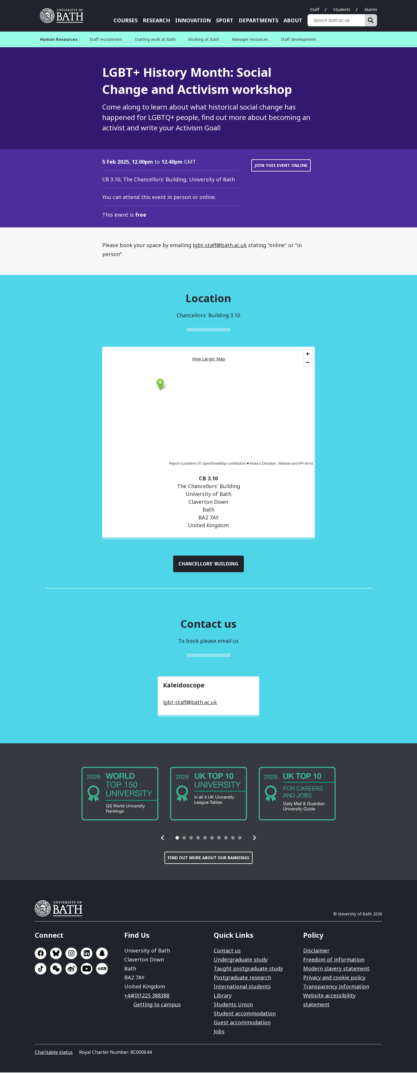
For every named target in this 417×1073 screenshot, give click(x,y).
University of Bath (61, 909)
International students (242, 986)
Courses (126, 20)
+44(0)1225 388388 (146, 995)
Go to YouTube (86, 969)
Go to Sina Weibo (71, 969)
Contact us (227, 951)
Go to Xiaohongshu (102, 969)
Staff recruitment (105, 39)
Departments (258, 20)
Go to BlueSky (56, 954)
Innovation (193, 20)
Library (223, 995)
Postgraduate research (242, 978)
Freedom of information (333, 960)
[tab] (177, 838)
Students (341, 9)
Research (156, 20)
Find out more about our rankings (208, 858)
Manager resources (250, 39)
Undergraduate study (241, 960)
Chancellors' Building (208, 564)
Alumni (370, 9)
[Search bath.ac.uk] (336, 20)
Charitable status (54, 1053)
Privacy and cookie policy (334, 978)
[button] (163, 838)
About (293, 20)
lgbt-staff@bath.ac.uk (220, 245)
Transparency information (336, 986)
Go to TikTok (40, 969)
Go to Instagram (71, 954)
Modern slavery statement (336, 969)
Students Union (233, 1004)
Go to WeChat (56, 969)
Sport (224, 20)
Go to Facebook (40, 954)
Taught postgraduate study (248, 969)
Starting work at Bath (155, 39)
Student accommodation (245, 1013)
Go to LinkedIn (86, 954)
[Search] (371, 20)
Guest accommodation (242, 1022)
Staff (314, 9)
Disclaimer (316, 951)
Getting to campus (157, 1004)
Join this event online (281, 165)
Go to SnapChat (102, 954)
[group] (119, 794)
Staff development (298, 39)
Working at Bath (203, 39)
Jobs (219, 1031)
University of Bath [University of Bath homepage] (63, 16)
